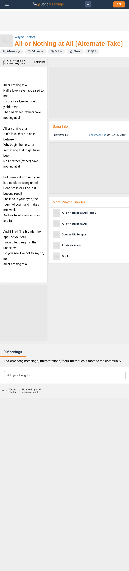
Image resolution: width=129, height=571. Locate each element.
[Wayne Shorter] (13, 390)
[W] (3, 390)
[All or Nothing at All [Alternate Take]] (33, 390)
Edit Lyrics (39, 61)
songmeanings (97, 135)
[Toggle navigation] (7, 4)
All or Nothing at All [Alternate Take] (69, 43)
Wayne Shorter (25, 37)
